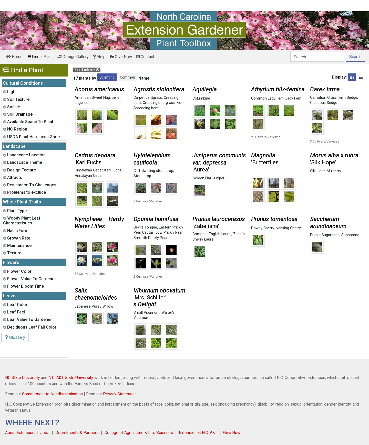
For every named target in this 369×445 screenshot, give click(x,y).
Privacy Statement (119, 394)
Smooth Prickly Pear (151, 238)
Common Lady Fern (267, 98)
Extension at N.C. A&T (198, 432)
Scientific (106, 77)
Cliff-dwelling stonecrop (153, 171)
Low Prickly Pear (169, 232)
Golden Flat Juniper (208, 178)
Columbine (201, 98)
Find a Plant (40, 56)
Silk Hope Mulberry (325, 171)
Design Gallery (73, 56)
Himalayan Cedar (88, 170)
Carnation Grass (323, 97)
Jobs (44, 432)
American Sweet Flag (92, 97)
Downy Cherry (262, 228)
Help (99, 56)
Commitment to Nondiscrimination (52, 394)
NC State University (22, 377)
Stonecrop (142, 176)
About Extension (19, 432)
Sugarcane (350, 235)
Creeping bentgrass (159, 103)
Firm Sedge (348, 97)
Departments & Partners (77, 432)
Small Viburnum (147, 312)
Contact (145, 56)
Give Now (121, 56)
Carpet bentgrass (148, 97)
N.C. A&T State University (70, 377)
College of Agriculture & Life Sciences (139, 432)
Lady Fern (293, 98)
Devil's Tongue (145, 227)
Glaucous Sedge (323, 103)
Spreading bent (146, 108)
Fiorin (181, 103)
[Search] (317, 57)
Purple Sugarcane (325, 235)
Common (127, 77)
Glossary (15, 337)
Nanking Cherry (288, 228)
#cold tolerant (87, 70)
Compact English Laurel (211, 234)
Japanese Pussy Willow (94, 306)
